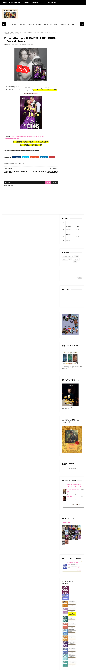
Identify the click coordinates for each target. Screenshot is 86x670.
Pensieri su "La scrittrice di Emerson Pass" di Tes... (44, 614)
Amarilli (69, 380)
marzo (35, 550)
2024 (33, 525)
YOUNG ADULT (35, 2)
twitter (70, 52)
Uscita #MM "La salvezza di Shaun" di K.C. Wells (44, 596)
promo (24, 32)
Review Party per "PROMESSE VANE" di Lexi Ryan (44, 628)
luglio (35, 541)
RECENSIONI (30, 24)
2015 (33, 653)
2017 (33, 649)
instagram (70, 45)
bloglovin (70, 38)
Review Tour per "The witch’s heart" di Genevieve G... (44, 625)
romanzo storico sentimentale (35, 32)
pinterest (70, 48)
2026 (33, 521)
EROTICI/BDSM (52, 2)
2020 (33, 642)
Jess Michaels (18, 32)
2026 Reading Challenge (72, 378)
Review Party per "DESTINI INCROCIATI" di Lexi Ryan (41, 607)
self (46, 32)
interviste (76, 74)
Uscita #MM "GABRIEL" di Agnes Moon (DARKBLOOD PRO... (44, 556)
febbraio (36, 632)
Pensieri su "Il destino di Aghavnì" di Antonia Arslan (43, 570)
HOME (14, 24)
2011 (33, 662)
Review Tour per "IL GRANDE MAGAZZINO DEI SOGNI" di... (41, 599)
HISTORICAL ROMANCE (15, 2)
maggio (35, 545)
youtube (70, 55)
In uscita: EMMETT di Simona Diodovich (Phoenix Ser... (41, 559)
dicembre (36, 529)
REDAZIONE (48, 24)
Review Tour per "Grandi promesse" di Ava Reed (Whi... (44, 603)
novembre (36, 532)
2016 (33, 651)
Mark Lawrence (70, 308)
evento (64, 74)
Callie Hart (69, 313)
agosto (35, 538)
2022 (33, 637)
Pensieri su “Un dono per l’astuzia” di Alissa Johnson (44, 585)
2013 (33, 658)
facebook (51, 188)
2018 (33, 646)
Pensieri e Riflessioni (68, 72)
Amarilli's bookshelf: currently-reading (74, 301)
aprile (35, 547)
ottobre (35, 534)
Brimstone (69, 312)
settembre (36, 536)
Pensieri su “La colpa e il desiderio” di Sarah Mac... (44, 610)
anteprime (10, 32)
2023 (33, 527)
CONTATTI (39, 24)
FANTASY (26, 2)
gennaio (35, 634)
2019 (33, 644)
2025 (33, 523)
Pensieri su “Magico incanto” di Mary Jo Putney (44, 574)
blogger (45, 188)
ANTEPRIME (21, 24)
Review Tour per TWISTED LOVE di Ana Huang (44, 563)
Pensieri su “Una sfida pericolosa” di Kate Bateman (43, 592)
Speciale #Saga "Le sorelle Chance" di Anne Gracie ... (44, 621)
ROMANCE (4, 2)
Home (5, 32)
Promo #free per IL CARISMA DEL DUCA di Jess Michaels (44, 581)
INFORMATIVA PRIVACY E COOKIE (64, 24)
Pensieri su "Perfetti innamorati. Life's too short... (42, 588)
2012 (33, 660)
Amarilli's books (68, 338)
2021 (33, 640)
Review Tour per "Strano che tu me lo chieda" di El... (44, 617)
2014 (33, 655)
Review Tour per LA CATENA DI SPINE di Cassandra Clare (44, 577)
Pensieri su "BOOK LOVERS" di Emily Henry (43, 552)
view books (79, 386)
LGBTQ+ (43, 2)
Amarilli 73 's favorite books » (75, 362)
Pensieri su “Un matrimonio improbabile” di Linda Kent (41, 566)
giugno (35, 543)
